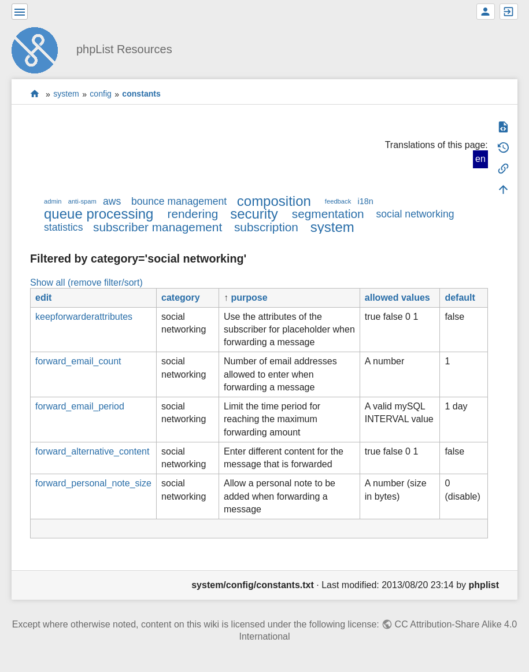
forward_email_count (78, 361)
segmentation (328, 213)
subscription (266, 227)
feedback (338, 201)
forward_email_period (79, 406)
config (101, 94)
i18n (365, 201)
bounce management (179, 201)
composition (274, 201)
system (66, 94)
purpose (249, 297)
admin (52, 201)
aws (112, 201)
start (35, 94)
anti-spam (82, 201)
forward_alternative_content (92, 451)
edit (43, 297)
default (460, 297)
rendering (192, 213)
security (254, 213)
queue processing (98, 213)
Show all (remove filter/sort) (86, 282)
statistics (63, 227)
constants (141, 94)
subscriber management (157, 227)
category (180, 297)
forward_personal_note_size (93, 483)
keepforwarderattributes (83, 317)
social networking (415, 214)
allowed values (397, 297)
